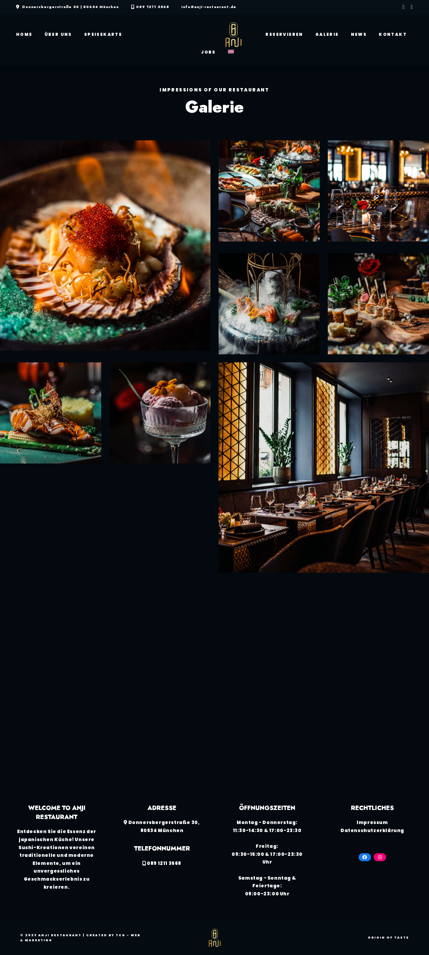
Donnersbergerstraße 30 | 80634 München (70, 6)
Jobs (208, 52)
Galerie (327, 34)
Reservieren (284, 34)
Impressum (372, 822)
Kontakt (393, 34)
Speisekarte (103, 34)
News (359, 34)
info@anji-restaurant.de (209, 6)
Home (24, 34)
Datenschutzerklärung (372, 830)
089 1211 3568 (152, 6)
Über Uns (58, 34)
